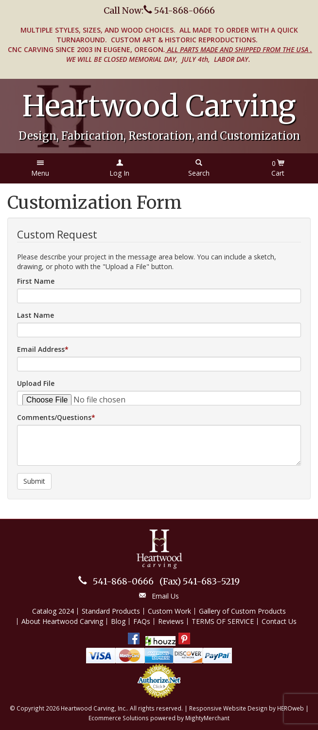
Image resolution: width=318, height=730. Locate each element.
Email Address (41, 349)
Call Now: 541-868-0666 (159, 10)
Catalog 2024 (53, 611)
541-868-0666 (123, 581)
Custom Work (169, 611)
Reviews (171, 621)
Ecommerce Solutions (118, 718)
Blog (118, 621)
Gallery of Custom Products (242, 611)
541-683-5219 (199, 581)
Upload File (35, 383)
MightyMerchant (207, 718)
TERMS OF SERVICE (223, 621)
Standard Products (111, 611)
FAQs (141, 621)
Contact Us (279, 621)
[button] (40, 168)
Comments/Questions (54, 417)
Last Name (35, 315)
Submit (34, 481)
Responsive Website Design (228, 708)
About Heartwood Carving (62, 621)
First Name (35, 281)
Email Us (165, 596)
